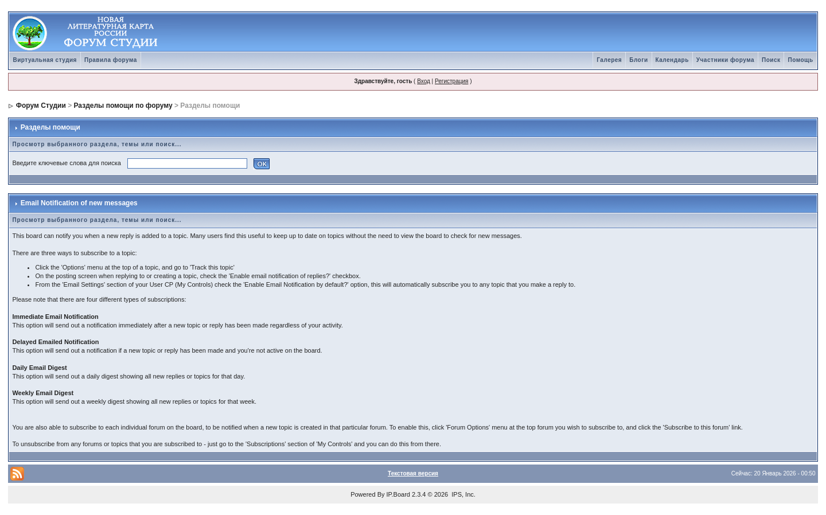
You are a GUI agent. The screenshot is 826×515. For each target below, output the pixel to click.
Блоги (638, 60)
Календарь (672, 60)
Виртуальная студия (45, 60)
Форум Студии (41, 106)
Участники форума (725, 60)
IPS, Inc (462, 494)
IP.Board (398, 494)
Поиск (771, 60)
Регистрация (451, 81)
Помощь (800, 60)
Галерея (609, 60)
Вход (423, 81)
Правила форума (110, 60)
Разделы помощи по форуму (123, 106)
